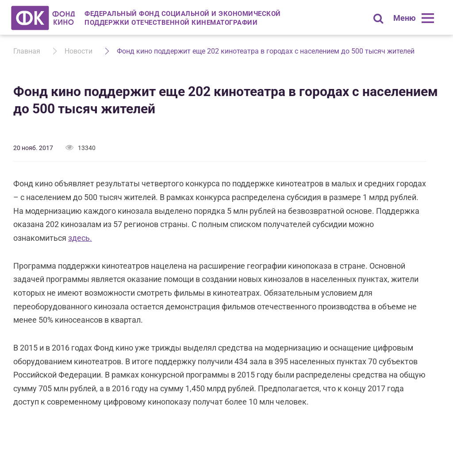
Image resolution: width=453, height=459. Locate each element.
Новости (78, 51)
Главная (26, 51)
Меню (404, 18)
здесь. (80, 238)
